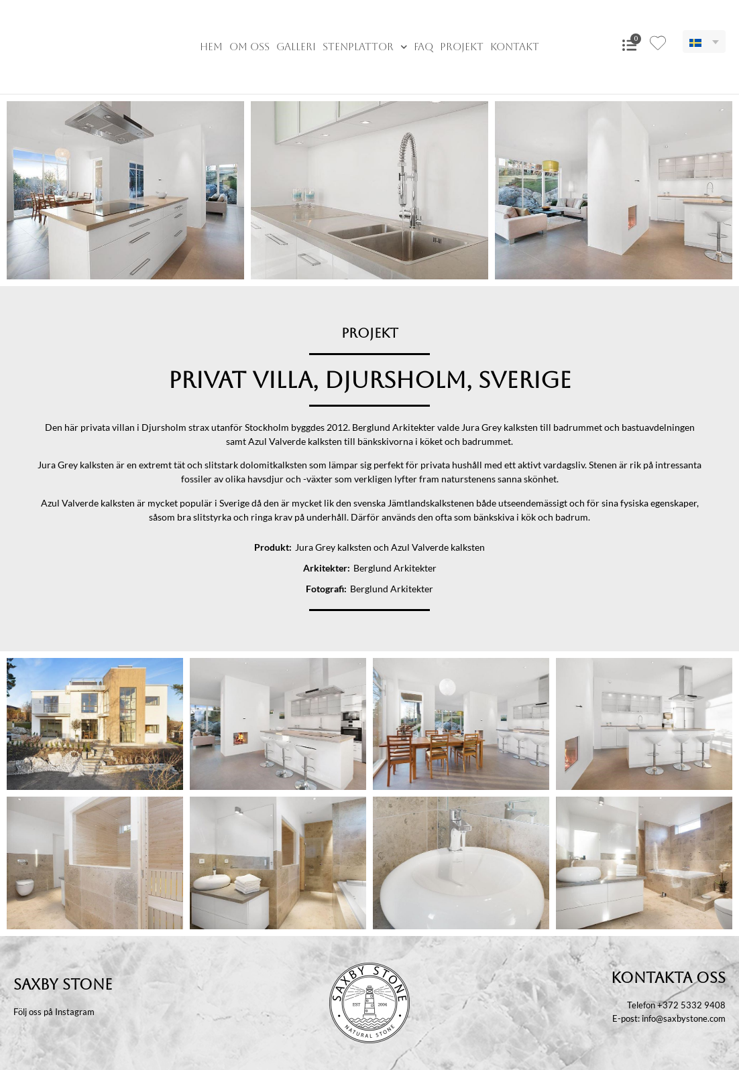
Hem (211, 46)
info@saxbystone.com (684, 1018)
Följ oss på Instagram (54, 1011)
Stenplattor (365, 47)
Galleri (296, 46)
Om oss (249, 46)
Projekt (462, 46)
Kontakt (514, 46)
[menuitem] (704, 41)
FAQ (423, 46)
